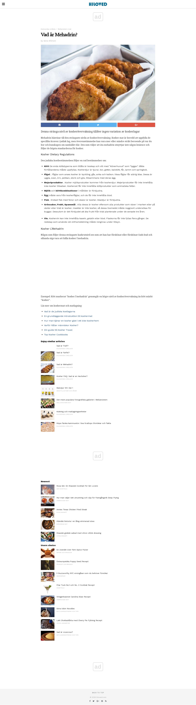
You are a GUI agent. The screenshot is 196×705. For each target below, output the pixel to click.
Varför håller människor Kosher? (61, 325)
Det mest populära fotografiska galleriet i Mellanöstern (81, 400)
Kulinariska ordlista (48, 29)
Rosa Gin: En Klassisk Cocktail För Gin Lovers (77, 486)
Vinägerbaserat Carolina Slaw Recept (73, 597)
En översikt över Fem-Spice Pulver (72, 550)
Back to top (98, 693)
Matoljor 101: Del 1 (64, 388)
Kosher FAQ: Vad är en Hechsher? (72, 376)
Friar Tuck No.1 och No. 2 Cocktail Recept (75, 585)
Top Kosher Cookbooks (56, 334)
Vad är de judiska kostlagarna (59, 311)
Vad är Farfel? (63, 352)
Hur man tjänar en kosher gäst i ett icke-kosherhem (71, 320)
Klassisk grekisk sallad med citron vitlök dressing (78, 533)
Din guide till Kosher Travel (58, 330)
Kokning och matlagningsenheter (71, 411)
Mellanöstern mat (64, 29)
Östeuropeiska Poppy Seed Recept (72, 561)
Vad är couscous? (64, 632)
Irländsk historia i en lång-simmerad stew (75, 521)
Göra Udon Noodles (65, 608)
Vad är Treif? (62, 346)
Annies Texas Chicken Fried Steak (71, 509)
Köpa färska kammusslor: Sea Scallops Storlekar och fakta (83, 423)
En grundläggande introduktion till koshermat (68, 316)
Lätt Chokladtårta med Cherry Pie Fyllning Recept (79, 620)
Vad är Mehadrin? (64, 364)
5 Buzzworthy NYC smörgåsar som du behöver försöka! (82, 573)
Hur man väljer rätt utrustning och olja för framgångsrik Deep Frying (87, 498)
